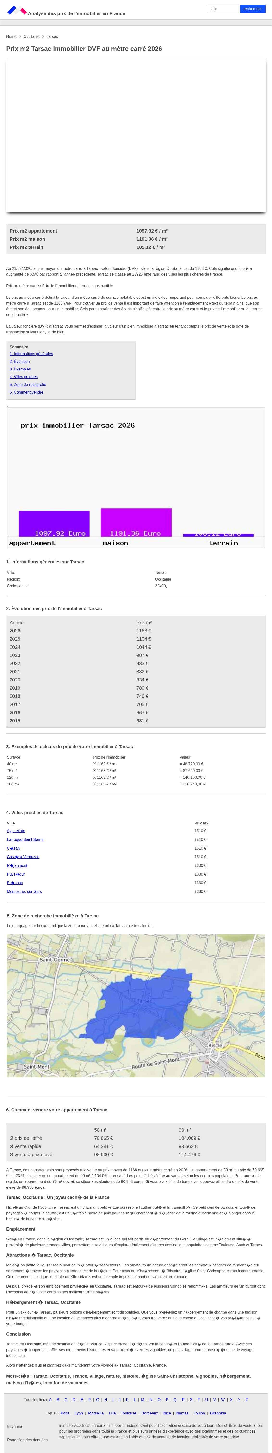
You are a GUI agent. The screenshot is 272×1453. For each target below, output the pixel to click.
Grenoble (218, 1413)
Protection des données (27, 1440)
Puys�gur (16, 874)
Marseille (96, 1413)
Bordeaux (150, 1413)
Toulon (199, 1413)
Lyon (79, 1413)
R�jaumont (17, 865)
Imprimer (14, 1426)
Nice (167, 1413)
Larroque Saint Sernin (25, 839)
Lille (112, 1413)
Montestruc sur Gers (24, 891)
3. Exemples (20, 369)
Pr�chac (15, 883)
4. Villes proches (24, 377)
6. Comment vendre (26, 392)
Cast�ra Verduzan (23, 857)
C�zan (13, 848)
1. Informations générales (31, 354)
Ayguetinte (16, 831)
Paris (65, 1413)
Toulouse (128, 1413)
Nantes (182, 1413)
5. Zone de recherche (28, 385)
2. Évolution (20, 361)
